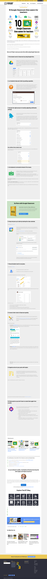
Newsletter (24, 3)
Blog (28, 3)
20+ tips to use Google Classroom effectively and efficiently (12, 450)
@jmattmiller (12, 462)
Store (23, 0)
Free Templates (33, 3)
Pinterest (18, 463)
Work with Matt (27, 0)
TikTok (18, 464)
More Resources (40, 3)
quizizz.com (14, 346)
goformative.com (15, 325)
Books (17, 0)
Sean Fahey (13, 224)
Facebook (17, 461)
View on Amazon (13, 563)
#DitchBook (20, 462)
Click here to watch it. (28, 396)
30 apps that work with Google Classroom (24, 318)
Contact (35, 0)
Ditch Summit (31, 0)
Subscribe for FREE (31, 556)
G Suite (20, 6)
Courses (20, 0)
